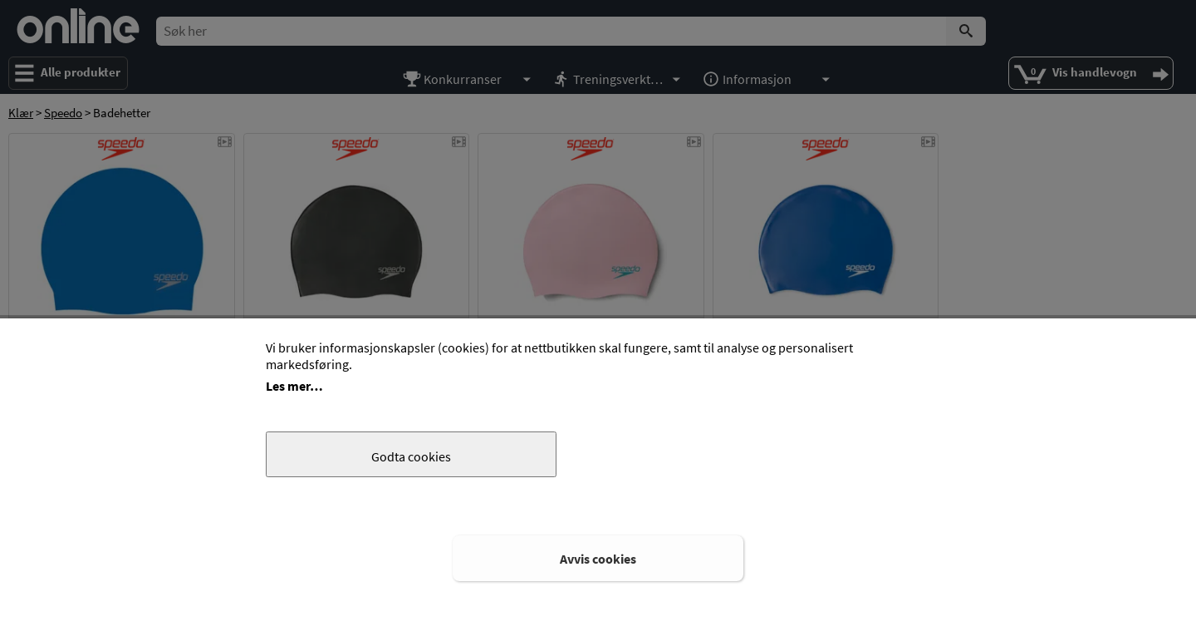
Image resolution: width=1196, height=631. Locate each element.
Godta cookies (411, 456)
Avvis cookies (598, 558)
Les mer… (294, 385)
